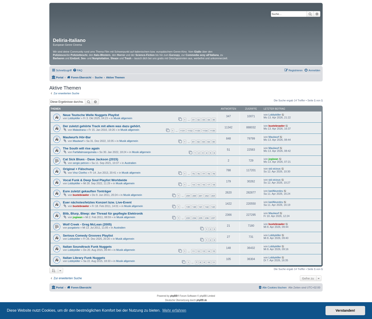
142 (207, 206)
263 (213, 195)
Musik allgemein (122, 118)
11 (193, 251)
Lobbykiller (74, 118)
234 (194, 218)
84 (208, 141)
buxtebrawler (277, 125)
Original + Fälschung (78, 169)
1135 (212, 130)
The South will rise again (81, 148)
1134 (205, 130)
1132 (189, 130)
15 (198, 184)
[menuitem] (77, 70)
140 (194, 206)
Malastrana (79, 129)
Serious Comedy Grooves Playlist (88, 235)
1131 (182, 130)
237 (213, 218)
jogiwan (273, 158)
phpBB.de (201, 300)
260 (194, 195)
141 (200, 206)
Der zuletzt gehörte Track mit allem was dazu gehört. (102, 126)
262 (207, 195)
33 (203, 119)
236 (207, 218)
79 (214, 173)
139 (188, 206)
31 (193, 119)
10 (208, 262)
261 (200, 195)
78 (208, 173)
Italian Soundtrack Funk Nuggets (87, 246)
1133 (197, 130)
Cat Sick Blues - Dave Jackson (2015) (90, 159)
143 (213, 206)
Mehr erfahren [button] (174, 310)
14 (193, 184)
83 (203, 141)
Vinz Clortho (80, 172)
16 (203, 184)
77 (203, 173)
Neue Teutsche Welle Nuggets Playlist (91, 115)
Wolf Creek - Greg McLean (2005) (87, 224)
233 (188, 218)
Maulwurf (78, 140)
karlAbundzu (276, 190)
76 (198, 173)
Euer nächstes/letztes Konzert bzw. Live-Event (97, 202)
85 (214, 141)
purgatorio (74, 227)
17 (208, 184)
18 (214, 184)
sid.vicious (275, 168)
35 (214, 119)
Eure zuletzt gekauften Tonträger (87, 191)
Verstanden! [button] (345, 310)
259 (188, 195)
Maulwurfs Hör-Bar (77, 137)
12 (198, 251)
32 (198, 119)
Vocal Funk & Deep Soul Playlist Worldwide (95, 180)
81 (193, 141)
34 (208, 119)
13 (203, 251)
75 (193, 173)
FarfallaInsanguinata (85, 152)
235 (200, 218)
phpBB (173, 296)
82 (198, 141)
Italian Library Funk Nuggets (84, 258)
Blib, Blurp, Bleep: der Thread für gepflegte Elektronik (103, 213)
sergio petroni (81, 163)
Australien (130, 163)
